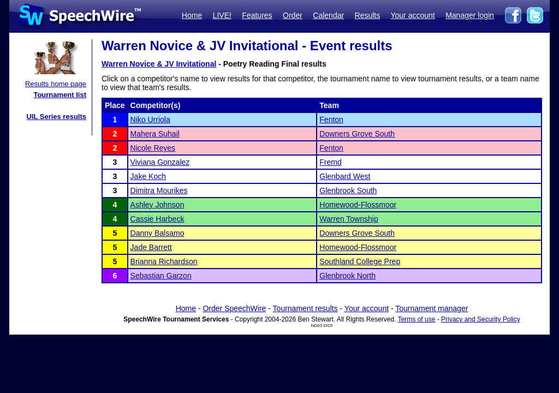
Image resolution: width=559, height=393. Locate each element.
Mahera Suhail (155, 133)
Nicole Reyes (152, 148)
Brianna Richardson (164, 261)
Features (257, 15)
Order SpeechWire (234, 308)
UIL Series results (56, 116)
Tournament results (305, 308)
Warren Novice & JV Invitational (159, 63)
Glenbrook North (347, 275)
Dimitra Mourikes (159, 190)
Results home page (55, 84)
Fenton (331, 119)
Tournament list (59, 95)
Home (192, 15)
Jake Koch (148, 176)
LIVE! (222, 15)
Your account (412, 15)
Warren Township (348, 219)
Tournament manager (431, 308)
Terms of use (417, 319)
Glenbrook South (348, 190)
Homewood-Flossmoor (357, 204)
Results (367, 15)
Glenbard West (344, 176)
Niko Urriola (150, 119)
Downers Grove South (357, 133)
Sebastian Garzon (161, 275)
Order (292, 15)
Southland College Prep (359, 261)
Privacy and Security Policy (480, 319)
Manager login (469, 15)
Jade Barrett (151, 247)
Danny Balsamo (157, 233)
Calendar (328, 15)
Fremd (330, 162)
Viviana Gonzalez (160, 162)
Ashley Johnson (157, 204)
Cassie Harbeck (157, 219)
